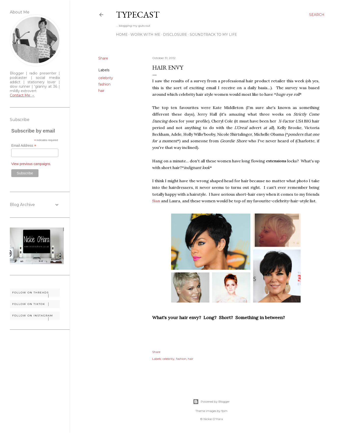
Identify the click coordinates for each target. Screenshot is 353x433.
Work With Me (145, 34)
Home (122, 34)
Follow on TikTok (36, 304)
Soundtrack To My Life (213, 34)
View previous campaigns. (31, 164)
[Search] (316, 15)
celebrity (105, 78)
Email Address (23, 145)
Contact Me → (22, 95)
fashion (104, 84)
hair (101, 90)
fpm (224, 411)
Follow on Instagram (36, 317)
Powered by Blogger (211, 402)
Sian (156, 200)
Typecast (138, 14)
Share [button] (103, 58)
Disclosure (175, 34)
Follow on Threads (36, 294)
